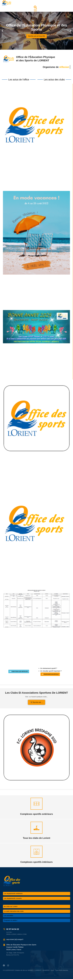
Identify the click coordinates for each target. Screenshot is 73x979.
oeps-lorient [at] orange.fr (14, 939)
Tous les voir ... (37, 702)
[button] (2, 30)
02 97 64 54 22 (12, 929)
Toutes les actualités (36, 36)
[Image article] (36, 747)
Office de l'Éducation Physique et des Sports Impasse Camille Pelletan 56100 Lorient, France (21, 947)
